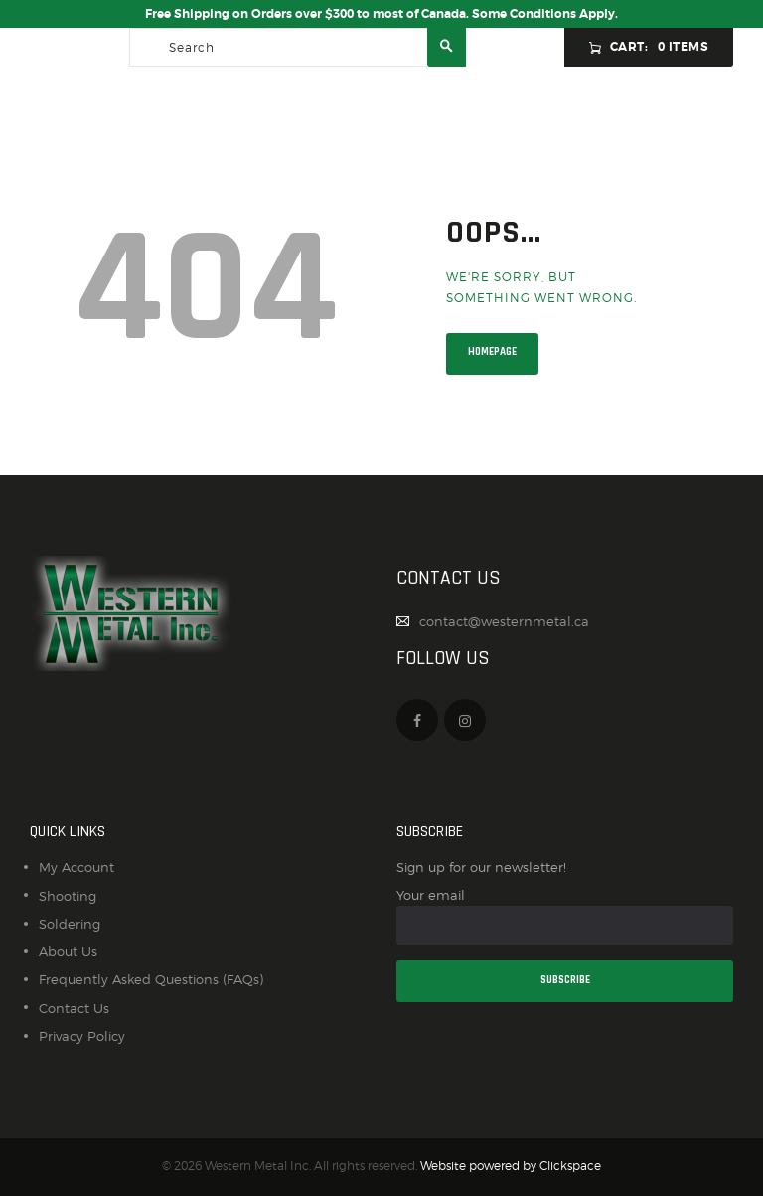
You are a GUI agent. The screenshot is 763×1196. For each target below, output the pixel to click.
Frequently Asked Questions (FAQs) (151, 979)
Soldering (69, 924)
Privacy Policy (82, 1036)
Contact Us (74, 1008)
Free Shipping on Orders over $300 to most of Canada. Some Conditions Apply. (381, 14)
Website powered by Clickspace (510, 1166)
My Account (76, 867)
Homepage (492, 352)
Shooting (67, 896)
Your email (564, 916)
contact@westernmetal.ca (504, 621)
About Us (68, 951)
